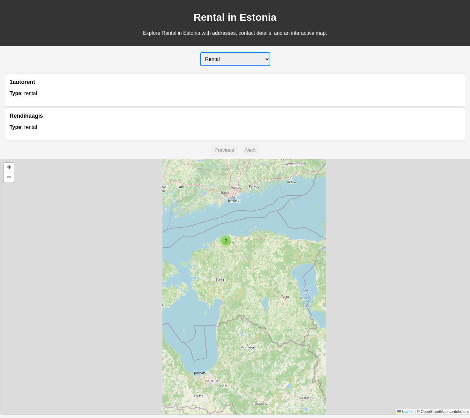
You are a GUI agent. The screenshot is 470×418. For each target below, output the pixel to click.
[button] (226, 241)
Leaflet (405, 411)
